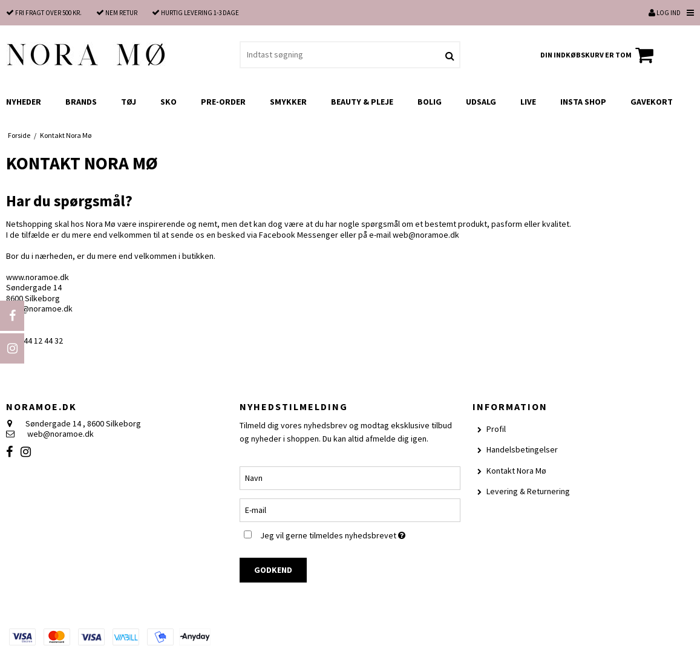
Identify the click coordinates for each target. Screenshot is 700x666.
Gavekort (651, 101)
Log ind (665, 12)
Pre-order (223, 101)
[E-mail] (350, 509)
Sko (168, 101)
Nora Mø (101, 223)
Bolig (429, 101)
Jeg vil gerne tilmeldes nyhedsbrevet (360, 533)
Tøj (128, 101)
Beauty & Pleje (362, 101)
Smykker (288, 101)
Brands (81, 101)
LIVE (528, 101)
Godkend (273, 569)
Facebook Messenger (298, 234)
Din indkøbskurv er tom (598, 55)
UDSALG (481, 101)
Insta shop (583, 101)
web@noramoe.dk (426, 234)
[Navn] (350, 477)
